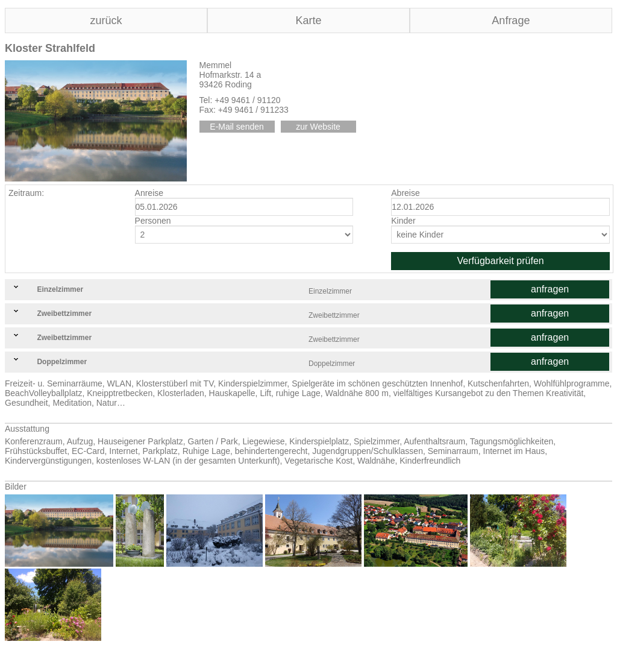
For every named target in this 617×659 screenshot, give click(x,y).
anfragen (550, 289)
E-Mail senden (237, 126)
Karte (308, 20)
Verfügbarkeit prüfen (500, 261)
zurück (106, 20)
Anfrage (511, 20)
